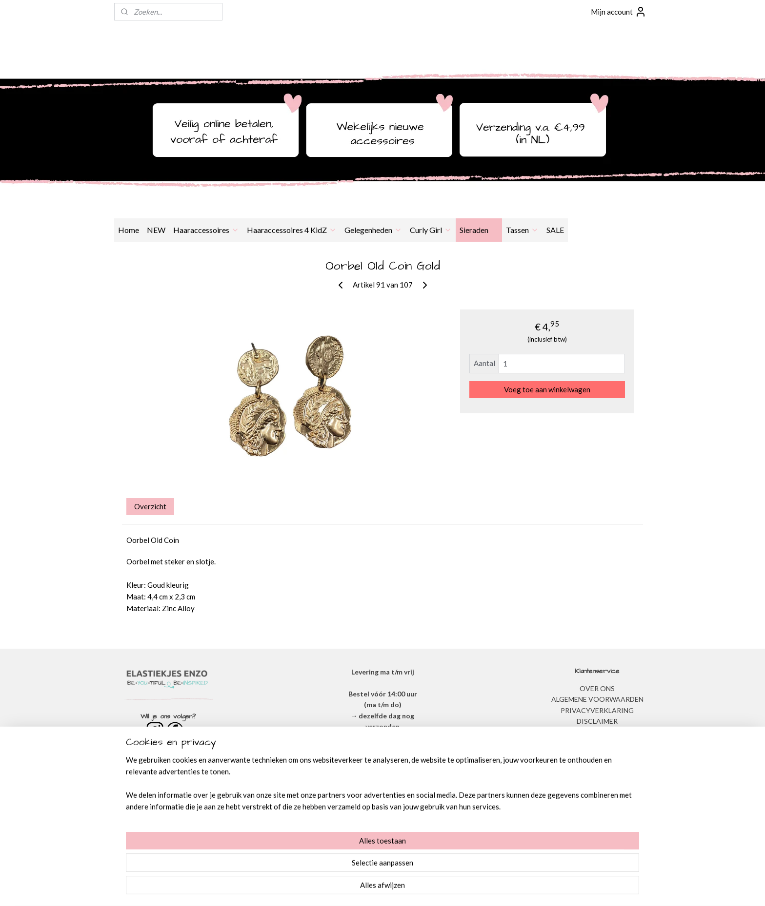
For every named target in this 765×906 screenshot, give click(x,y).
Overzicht (150, 506)
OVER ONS (597, 688)
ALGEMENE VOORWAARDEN (597, 699)
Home (128, 229)
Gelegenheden (373, 229)
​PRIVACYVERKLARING (597, 710)
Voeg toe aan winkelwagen (547, 389)
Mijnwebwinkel (482, 888)
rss (369, 888)
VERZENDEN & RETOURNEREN (597, 732)
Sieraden (479, 229)
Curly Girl (431, 229)
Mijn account (618, 12)
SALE (555, 229)
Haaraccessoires (206, 229)
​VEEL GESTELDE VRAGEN (597, 743)
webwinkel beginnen (403, 888)
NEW (156, 229)
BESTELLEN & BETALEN (597, 754)
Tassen (522, 229)
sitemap (352, 888)
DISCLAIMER (597, 721)
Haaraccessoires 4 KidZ (292, 229)
